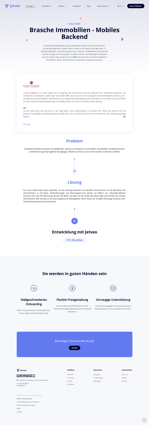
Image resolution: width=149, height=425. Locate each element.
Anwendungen (98, 378)
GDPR (18, 408)
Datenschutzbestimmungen (26, 405)
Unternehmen (102, 6)
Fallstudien (97, 381)
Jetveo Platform (136, 6)
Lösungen (29, 6)
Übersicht (70, 374)
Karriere (124, 378)
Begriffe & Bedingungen (24, 399)
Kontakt (74, 348)
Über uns (125, 374)
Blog (88, 6)
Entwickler (46, 6)
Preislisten (77, 6)
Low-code (70, 378)
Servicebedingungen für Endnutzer (28, 402)
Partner (61, 6)
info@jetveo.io (21, 385)
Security (19, 412)
